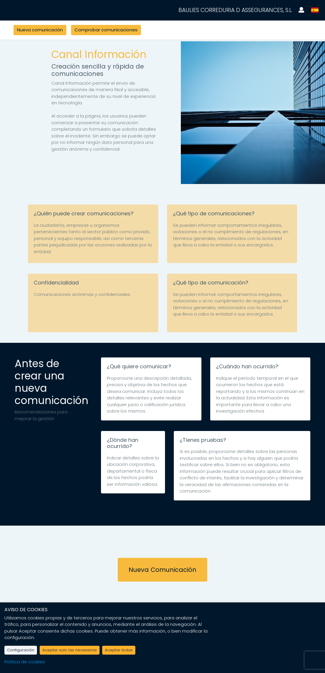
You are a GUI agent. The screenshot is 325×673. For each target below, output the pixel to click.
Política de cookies (24, 662)
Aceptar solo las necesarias (69, 650)
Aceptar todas (119, 650)
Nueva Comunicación (162, 569)
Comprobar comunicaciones (106, 30)
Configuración (20, 650)
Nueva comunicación (40, 30)
